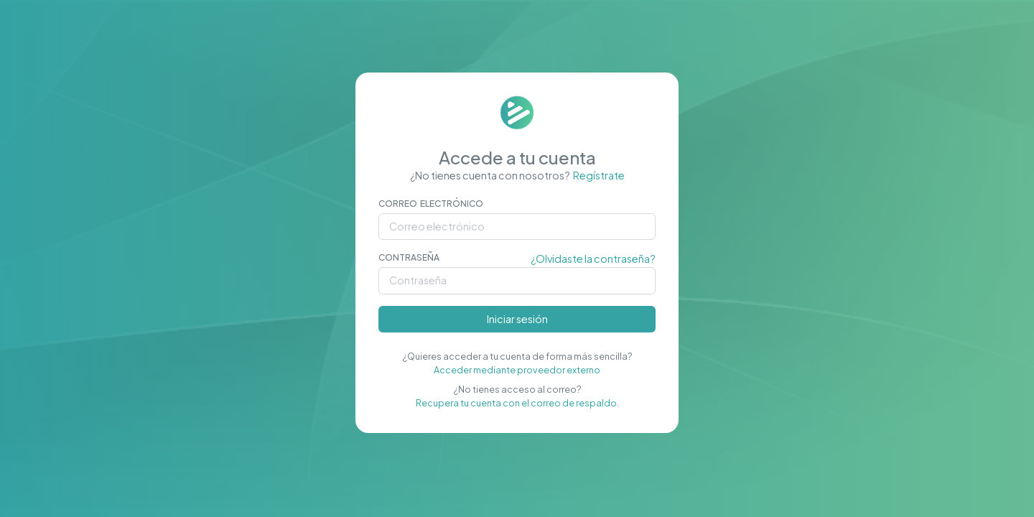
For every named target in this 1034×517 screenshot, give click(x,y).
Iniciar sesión (517, 318)
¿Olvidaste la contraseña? (593, 258)
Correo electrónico (430, 203)
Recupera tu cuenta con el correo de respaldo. (517, 403)
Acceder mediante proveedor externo (517, 370)
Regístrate (599, 175)
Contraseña (408, 257)
